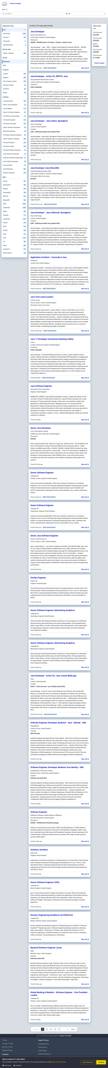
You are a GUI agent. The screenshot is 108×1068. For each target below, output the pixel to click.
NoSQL (14, 225)
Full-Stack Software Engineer (14, 130)
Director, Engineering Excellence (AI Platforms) (51, 910)
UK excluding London (14, 76)
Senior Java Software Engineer (44, 531)
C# (14, 237)
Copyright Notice (43, 1039)
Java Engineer (14, 104)
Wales (14, 88)
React (14, 241)
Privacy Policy (42, 1042)
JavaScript (14, 214)
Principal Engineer (14, 138)
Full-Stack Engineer (14, 115)
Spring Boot (14, 180)
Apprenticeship (14, 40)
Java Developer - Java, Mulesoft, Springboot (50, 208)
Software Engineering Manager (14, 153)
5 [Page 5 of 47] (59, 1024)
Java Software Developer (14, 149)
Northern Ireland (14, 80)
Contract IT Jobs (7, 1039)
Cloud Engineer (14, 164)
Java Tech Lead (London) (41, 292)
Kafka (14, 207)
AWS (14, 199)
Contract (14, 33)
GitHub (14, 218)
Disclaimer (41, 1052)
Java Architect (14, 160)
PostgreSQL (14, 188)
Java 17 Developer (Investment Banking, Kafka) (51, 334)
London (14, 69)
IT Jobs (4, 1035)
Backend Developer (14, 126)
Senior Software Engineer (14, 134)
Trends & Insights (15, 3)
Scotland (14, 84)
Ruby (14, 229)
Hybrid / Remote (14, 48)
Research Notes (7, 1045)
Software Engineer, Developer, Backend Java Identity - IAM (56, 762)
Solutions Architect (39, 845)
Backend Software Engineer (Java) (46, 943)
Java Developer (14, 96)
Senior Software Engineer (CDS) (44, 877)
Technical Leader (14, 141)
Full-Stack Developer (14, 119)
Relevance (6, 57)
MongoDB (14, 195)
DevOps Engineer (38, 573)
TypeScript (14, 203)
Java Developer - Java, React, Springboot (49, 116)
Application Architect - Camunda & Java (48, 252)
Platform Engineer (14, 168)
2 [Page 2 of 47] (46, 1024)
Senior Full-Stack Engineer (14, 107)
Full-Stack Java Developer (14, 111)
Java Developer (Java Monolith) (44, 163)
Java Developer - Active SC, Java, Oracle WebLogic (53, 671)
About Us (5, 1053)
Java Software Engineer (14, 157)
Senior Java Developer (14, 100)
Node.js (14, 184)
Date (4, 61)
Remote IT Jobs (7, 1042)
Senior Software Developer (14, 123)
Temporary (14, 36)
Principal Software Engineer (14, 145)
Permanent (14, 29)
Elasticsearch (14, 248)
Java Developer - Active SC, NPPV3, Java (49, 71)
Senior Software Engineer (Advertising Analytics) (52, 605)
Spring (14, 176)
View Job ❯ (85, 63)
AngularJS (14, 244)
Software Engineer (38, 807)
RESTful (14, 191)
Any (14, 25)
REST (14, 222)
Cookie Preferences (44, 1049)
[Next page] (73, 1024)
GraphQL (14, 210)
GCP (14, 233)
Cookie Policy (42, 1046)
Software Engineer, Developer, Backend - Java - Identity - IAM (58, 718)
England (14, 73)
